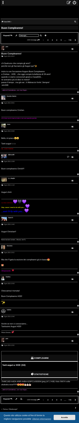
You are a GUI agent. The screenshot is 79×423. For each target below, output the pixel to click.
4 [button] (56, 40)
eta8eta (9, 310)
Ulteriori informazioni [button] (41, 419)
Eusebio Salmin (11, 96)
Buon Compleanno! (12, 27)
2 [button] (47, 40)
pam (7, 46)
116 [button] (70, 40)
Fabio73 (10, 217)
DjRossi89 (11, 154)
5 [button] (61, 40)
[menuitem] (74, 3)
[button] (38, 40)
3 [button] (52, 40)
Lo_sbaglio (11, 178)
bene (8, 124)
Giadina (8, 277)
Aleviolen (9, 246)
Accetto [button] (64, 417)
